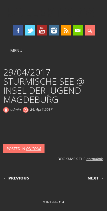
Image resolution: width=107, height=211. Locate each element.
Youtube (42, 30)
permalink (94, 158)
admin (16, 109)
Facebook (18, 30)
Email (78, 30)
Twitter (30, 30)
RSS (66, 30)
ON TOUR (33, 148)
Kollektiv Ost (53, 12)
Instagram (54, 30)
